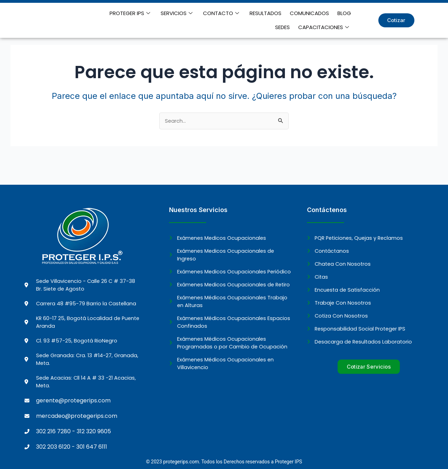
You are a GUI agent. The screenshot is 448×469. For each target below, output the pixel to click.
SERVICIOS (169, 13)
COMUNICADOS (293, 13)
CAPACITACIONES (325, 27)
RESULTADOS (252, 13)
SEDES (345, 13)
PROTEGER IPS (125, 13)
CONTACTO (210, 13)
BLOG (325, 13)
